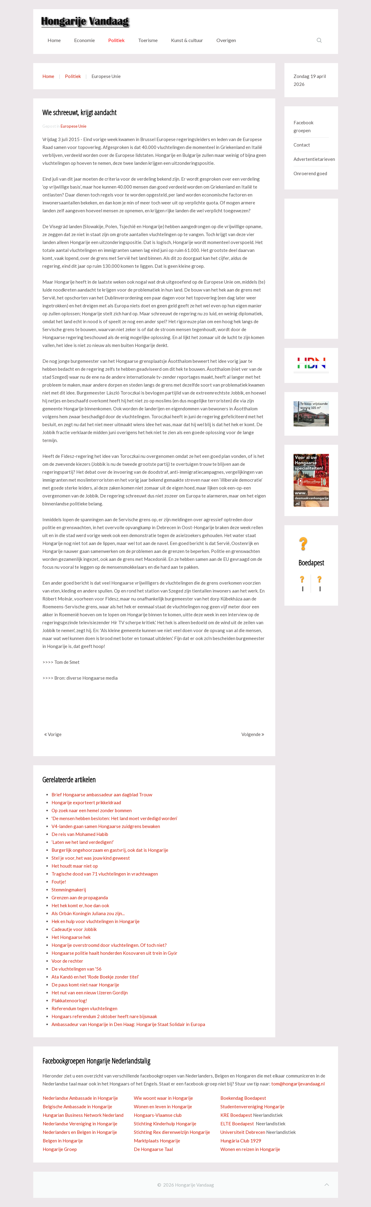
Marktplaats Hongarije (157, 1140)
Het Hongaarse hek (71, 937)
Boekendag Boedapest (243, 1098)
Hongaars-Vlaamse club (158, 1115)
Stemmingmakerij (69, 889)
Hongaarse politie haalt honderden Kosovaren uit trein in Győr (115, 953)
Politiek (116, 40)
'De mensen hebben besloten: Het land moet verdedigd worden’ (114, 818)
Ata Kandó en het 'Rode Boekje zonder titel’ (95, 976)
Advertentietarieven (311, 159)
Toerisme (148, 40)
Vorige (53, 734)
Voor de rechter (67, 961)
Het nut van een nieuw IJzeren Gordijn (90, 992)
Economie (84, 40)
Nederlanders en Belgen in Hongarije (80, 1132)
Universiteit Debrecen (242, 1132)
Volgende (252, 734)
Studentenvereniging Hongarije (252, 1106)
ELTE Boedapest (237, 1123)
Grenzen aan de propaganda (80, 897)
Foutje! (59, 881)
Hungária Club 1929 (240, 1140)
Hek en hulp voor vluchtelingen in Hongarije (96, 921)
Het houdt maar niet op (75, 866)
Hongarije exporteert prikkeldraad (86, 802)
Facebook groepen (303, 126)
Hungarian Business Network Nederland (83, 1115)
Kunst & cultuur (187, 40)
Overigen (226, 40)
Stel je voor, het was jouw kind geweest (91, 858)
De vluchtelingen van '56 (77, 969)
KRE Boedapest (236, 1115)
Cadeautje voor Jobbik (74, 929)
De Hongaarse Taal (153, 1149)
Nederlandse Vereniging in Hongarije (80, 1123)
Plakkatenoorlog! (69, 1000)
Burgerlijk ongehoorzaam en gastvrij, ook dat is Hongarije (110, 850)
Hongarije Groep (60, 1149)
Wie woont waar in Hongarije (163, 1098)
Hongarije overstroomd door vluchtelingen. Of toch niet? (109, 945)
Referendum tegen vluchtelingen (84, 1008)
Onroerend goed (310, 173)
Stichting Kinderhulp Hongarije (165, 1123)
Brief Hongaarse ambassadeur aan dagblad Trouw (102, 794)
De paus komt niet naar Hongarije (85, 984)
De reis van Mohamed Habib (80, 834)
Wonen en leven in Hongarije (163, 1106)
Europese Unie (73, 126)
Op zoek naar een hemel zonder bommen (92, 810)
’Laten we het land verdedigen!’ (83, 842)
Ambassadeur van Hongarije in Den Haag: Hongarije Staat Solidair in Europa (128, 1024)
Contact (302, 144)
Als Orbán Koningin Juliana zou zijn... (88, 913)
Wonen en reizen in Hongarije (250, 1149)
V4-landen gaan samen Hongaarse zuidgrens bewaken (106, 826)
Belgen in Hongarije (63, 1140)
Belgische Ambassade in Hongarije (77, 1106)
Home (54, 40)
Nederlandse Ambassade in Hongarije (80, 1098)
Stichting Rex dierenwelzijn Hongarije (172, 1132)
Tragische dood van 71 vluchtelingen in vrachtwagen (105, 873)
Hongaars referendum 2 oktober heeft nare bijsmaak (104, 1016)
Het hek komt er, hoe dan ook (80, 905)
